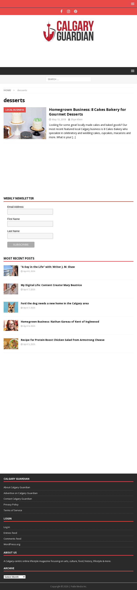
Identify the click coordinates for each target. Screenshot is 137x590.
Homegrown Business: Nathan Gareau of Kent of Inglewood (60, 321)
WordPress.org (12, 544)
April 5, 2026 (29, 344)
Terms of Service (13, 510)
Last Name (13, 231)
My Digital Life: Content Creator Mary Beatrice (51, 285)
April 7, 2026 (29, 289)
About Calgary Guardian (17, 487)
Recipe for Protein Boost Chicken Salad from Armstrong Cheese (63, 340)
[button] (132, 4)
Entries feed (10, 532)
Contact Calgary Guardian (18, 498)
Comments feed (12, 538)
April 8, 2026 (29, 271)
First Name (13, 219)
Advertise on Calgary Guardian (21, 493)
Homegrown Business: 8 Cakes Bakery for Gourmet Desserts (87, 112)
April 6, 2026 (29, 326)
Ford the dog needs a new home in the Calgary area (55, 303)
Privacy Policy (11, 504)
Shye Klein (76, 119)
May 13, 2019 (59, 119)
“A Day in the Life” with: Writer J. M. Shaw (48, 267)
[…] (74, 137)
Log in (7, 527)
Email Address (15, 206)
